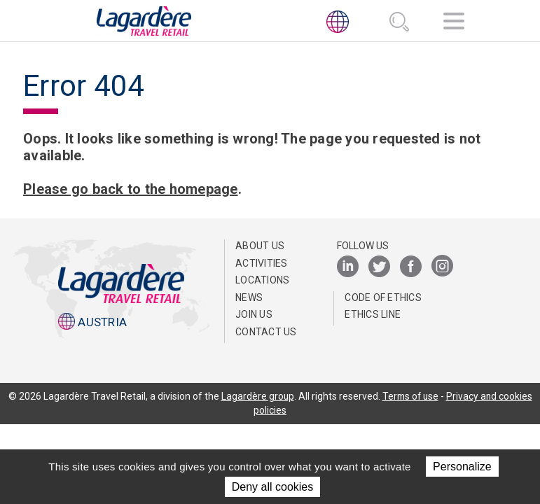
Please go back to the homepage (130, 189)
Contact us (266, 331)
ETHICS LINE (373, 314)
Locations (262, 280)
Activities (261, 263)
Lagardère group (256, 396)
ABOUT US (259, 245)
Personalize (462, 466)
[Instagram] (442, 267)
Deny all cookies (273, 487)
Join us (253, 314)
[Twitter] (379, 267)
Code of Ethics (383, 297)
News (249, 297)
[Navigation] (453, 23)
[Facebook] (411, 267)
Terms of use (410, 396)
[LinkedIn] (348, 267)
